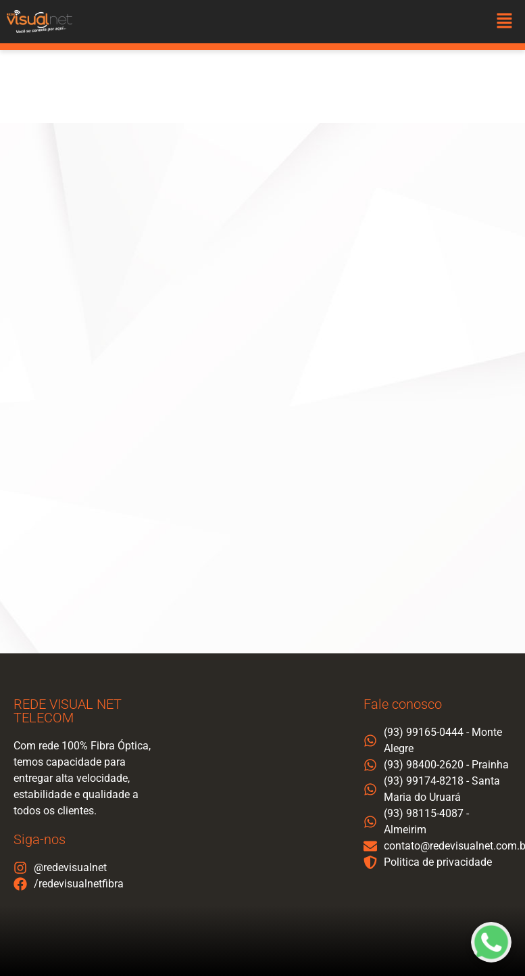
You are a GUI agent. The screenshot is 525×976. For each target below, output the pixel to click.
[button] (504, 22)
